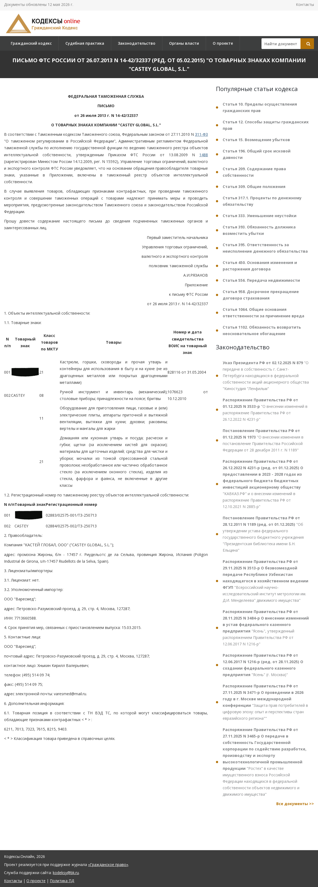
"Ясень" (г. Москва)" (263, 665)
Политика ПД (62, 880)
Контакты (305, 4)
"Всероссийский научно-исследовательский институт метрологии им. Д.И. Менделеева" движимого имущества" (265, 581)
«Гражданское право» (108, 864)
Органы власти (184, 43)
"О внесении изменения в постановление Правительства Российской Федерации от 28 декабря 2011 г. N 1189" (263, 440)
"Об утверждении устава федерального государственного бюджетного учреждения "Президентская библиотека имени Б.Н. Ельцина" (263, 534)
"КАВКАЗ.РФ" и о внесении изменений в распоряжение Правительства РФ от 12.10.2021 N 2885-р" (263, 484)
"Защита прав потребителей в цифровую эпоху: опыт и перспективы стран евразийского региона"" (265, 702)
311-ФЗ (201, 134)
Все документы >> (295, 803)
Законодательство (136, 43)
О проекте (223, 43)
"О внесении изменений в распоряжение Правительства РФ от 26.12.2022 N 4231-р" (265, 409)
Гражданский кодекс (31, 43)
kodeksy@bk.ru (66, 872)
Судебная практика (84, 43)
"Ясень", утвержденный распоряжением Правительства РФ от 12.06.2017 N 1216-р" (266, 627)
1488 (203, 154)
